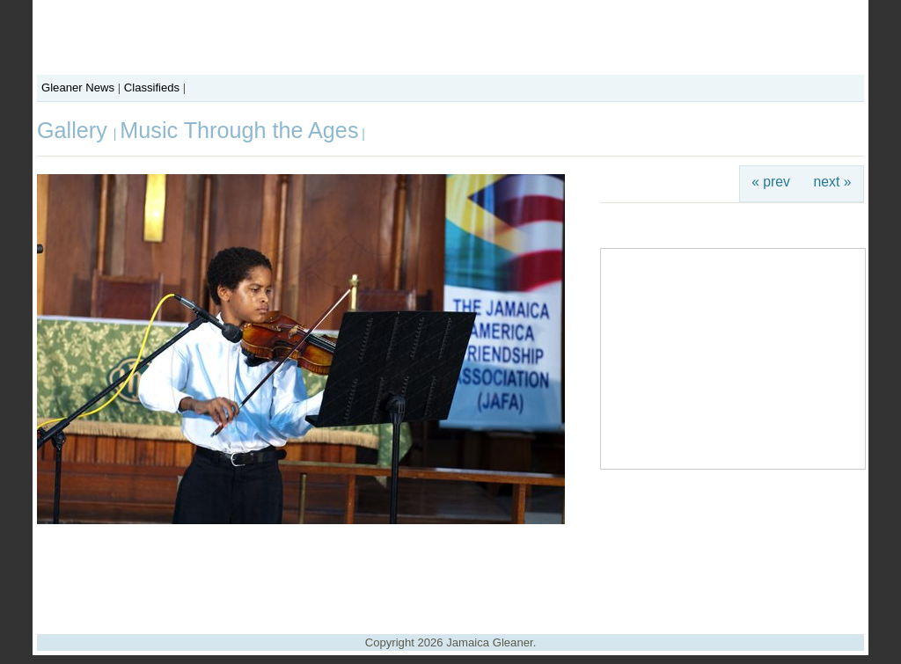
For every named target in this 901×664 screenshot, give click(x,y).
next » (833, 181)
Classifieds (151, 87)
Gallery (75, 130)
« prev (770, 181)
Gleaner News (77, 87)
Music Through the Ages (239, 130)
